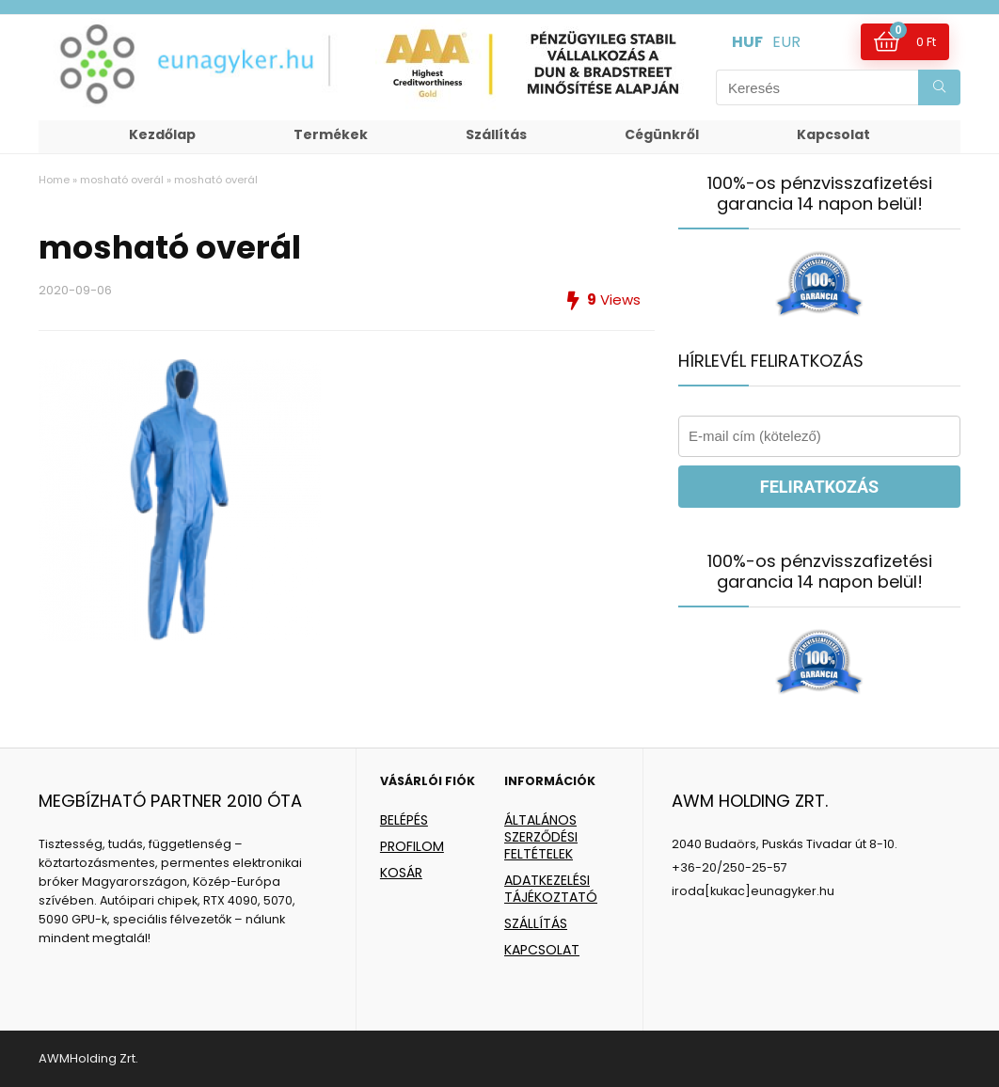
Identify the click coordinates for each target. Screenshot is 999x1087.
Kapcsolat (833, 134)
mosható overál (122, 179)
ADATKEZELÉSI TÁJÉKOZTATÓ (550, 888)
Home (54, 179)
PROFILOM (412, 846)
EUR (786, 42)
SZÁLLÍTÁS (535, 923)
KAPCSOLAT (541, 949)
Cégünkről (662, 134)
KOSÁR (401, 872)
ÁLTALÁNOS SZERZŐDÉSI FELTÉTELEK (541, 837)
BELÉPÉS (404, 820)
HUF (747, 42)
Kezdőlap (162, 134)
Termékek (330, 134)
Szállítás (496, 134)
